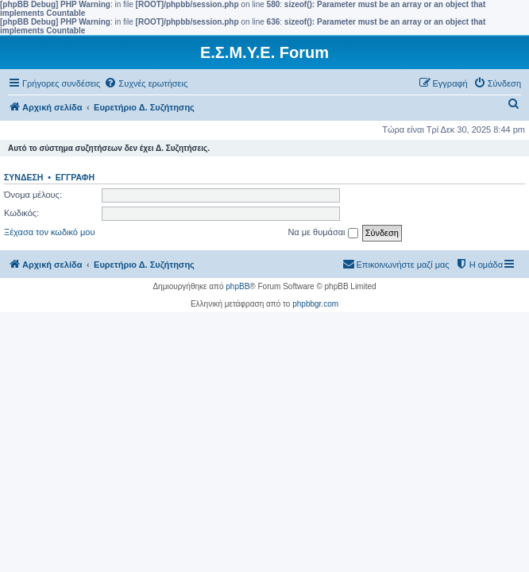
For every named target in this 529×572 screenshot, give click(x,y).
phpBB (237, 286)
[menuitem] (145, 83)
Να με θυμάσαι (322, 232)
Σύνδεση (23, 177)
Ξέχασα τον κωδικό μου (49, 232)
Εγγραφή (75, 177)
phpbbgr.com (315, 304)
